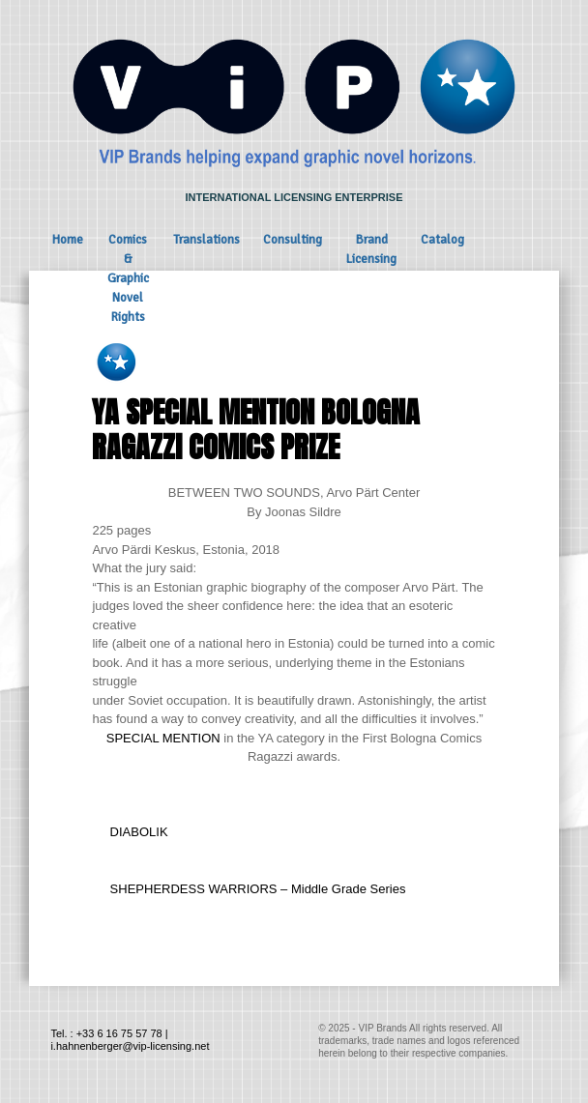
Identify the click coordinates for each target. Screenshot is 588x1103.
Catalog (442, 239)
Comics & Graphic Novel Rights (128, 278)
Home (67, 239)
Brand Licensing (371, 249)
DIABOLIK (139, 832)
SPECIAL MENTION (163, 738)
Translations (206, 239)
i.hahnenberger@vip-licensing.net (129, 1046)
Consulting (292, 239)
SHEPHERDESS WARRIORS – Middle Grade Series (258, 889)
